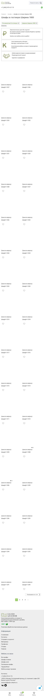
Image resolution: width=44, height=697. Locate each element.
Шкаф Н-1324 (5, 253)
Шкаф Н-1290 (26, 584)
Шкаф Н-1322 (5, 286)
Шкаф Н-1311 (5, 419)
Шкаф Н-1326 (5, 220)
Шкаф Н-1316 (26, 352)
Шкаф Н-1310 (26, 419)
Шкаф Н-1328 (5, 187)
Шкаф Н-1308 (26, 452)
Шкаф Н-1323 (26, 253)
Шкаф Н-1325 (26, 220)
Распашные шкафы (7, 664)
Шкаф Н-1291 (5, 584)
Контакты (4, 637)
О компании (4, 634)
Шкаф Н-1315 (5, 386)
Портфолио (4, 644)
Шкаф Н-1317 (5, 352)
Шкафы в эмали (6, 659)
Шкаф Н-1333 (5, 120)
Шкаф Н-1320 (26, 286)
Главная (3, 649)
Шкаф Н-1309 (5, 452)
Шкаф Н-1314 (26, 386)
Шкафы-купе (5, 662)
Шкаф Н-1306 (5, 485)
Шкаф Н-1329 (26, 153)
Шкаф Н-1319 (5, 319)
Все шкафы (4, 657)
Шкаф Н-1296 (5, 518)
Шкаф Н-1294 (5, 551)
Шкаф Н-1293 (26, 551)
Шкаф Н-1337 (5, 87)
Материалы (4, 641)
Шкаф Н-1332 (26, 120)
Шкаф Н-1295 (26, 518)
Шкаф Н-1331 (5, 153)
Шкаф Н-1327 (26, 187)
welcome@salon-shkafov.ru (9, 682)
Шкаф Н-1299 (26, 485)
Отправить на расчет (7, 639)
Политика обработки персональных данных (14, 627)
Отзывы (3, 646)
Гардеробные (5, 666)
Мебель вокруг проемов (8, 669)
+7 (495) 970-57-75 (6, 676)
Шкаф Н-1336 (26, 87)
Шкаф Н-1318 (26, 319)
